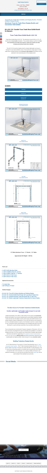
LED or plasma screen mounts (30, 333)
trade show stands (31, 42)
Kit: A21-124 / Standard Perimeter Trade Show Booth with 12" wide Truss (19, 296)
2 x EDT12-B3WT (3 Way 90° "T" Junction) (12, 273)
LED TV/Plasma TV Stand (8, 285)
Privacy (18, 463)
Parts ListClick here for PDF (23, 141)
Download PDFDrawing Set (23, 98)
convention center (36, 337)
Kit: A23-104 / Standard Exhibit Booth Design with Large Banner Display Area (20, 295)
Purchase (23, 89)
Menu (23, 14)
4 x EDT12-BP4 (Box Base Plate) (9, 270)
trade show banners (21, 42)
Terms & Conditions (37, 463)
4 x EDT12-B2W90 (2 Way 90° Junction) (11, 272)
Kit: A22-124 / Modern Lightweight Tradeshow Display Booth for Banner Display (21, 298)
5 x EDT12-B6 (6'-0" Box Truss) (9, 276)
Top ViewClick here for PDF (23, 177)
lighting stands (20, 335)
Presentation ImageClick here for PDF (23, 105)
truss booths (15, 41)
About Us (8, 463)
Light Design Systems (23, 2)
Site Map (23, 463)
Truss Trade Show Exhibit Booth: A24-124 (23, 35)
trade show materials (28, 44)
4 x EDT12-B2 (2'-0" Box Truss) (9, 275)
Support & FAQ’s (29, 463)
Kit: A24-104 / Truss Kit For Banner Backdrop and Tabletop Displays (18, 293)
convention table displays (27, 51)
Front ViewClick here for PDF (23, 213)
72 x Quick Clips (6, 284)
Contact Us (23, 93)
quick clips (36, 352)
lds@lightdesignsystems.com (23, 10)
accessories (38, 315)
